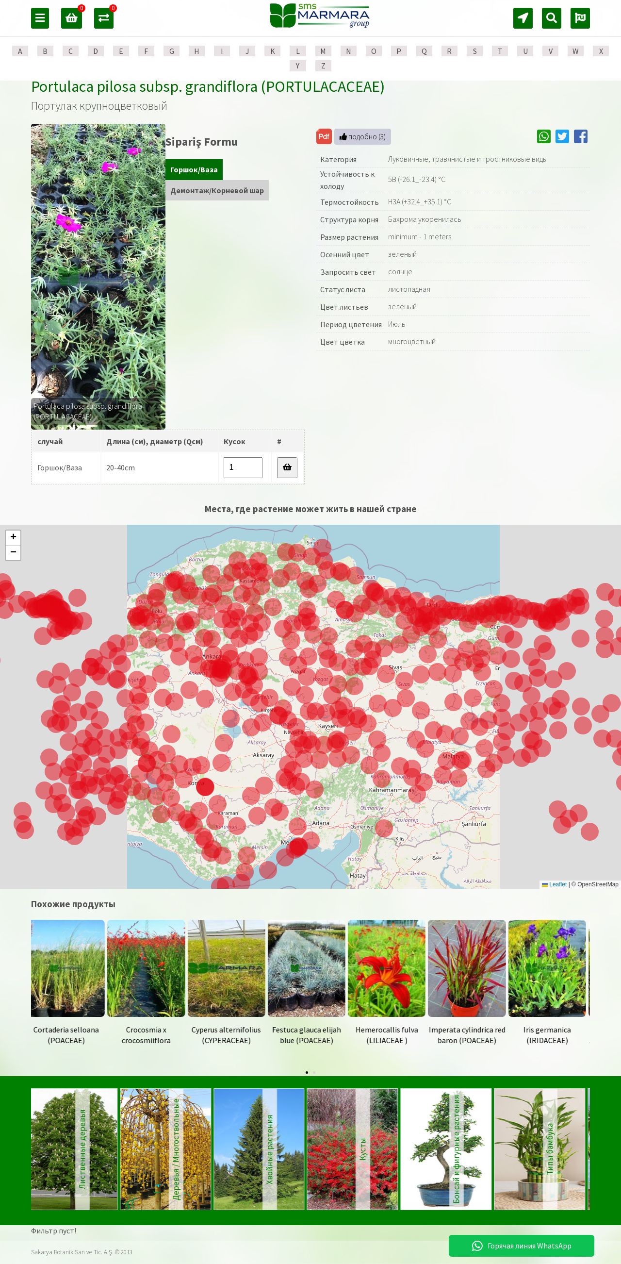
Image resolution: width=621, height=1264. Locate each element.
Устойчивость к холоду (347, 180)
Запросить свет (348, 272)
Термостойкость (349, 202)
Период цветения (351, 324)
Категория (338, 159)
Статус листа (342, 289)
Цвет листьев (344, 307)
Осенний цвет (344, 254)
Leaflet (554, 884)
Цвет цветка (342, 342)
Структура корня (349, 219)
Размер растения (349, 237)
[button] (458, 778)
